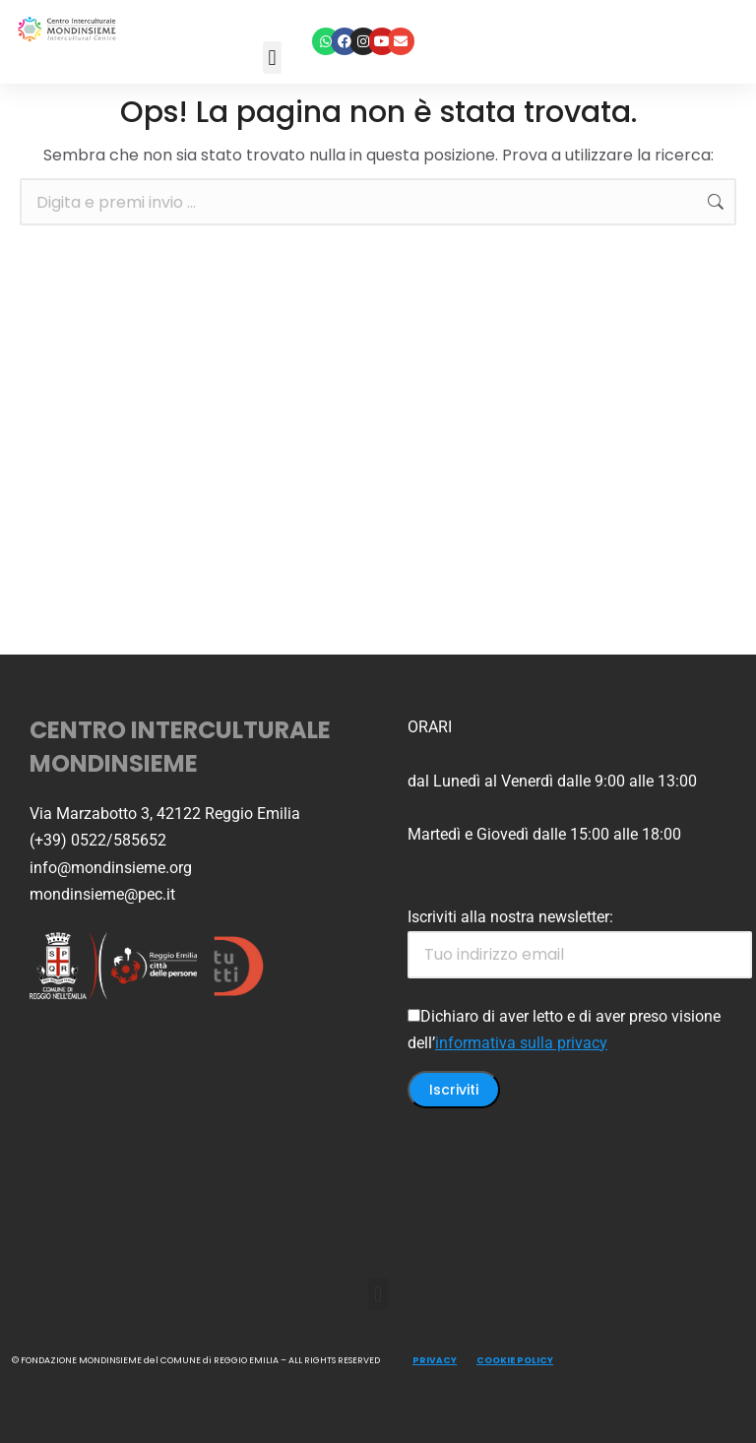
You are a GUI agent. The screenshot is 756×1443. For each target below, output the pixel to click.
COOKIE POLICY (514, 1360)
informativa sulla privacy (521, 1043)
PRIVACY (434, 1360)
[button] (272, 57)
